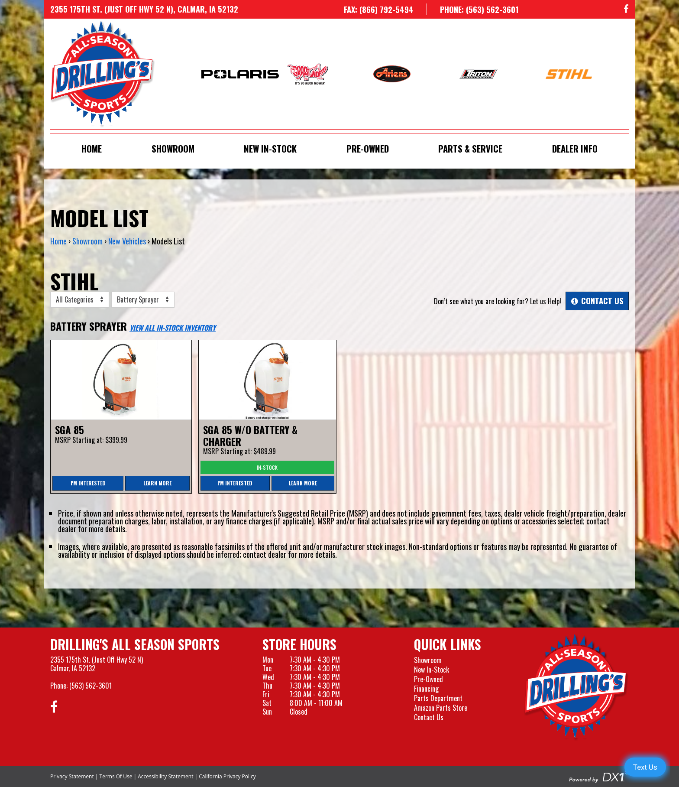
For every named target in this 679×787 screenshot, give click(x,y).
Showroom (173, 148)
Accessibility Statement (165, 776)
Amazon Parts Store (440, 707)
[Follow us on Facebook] (626, 9)
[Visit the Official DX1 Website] (599, 775)
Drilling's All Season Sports (135, 644)
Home (91, 148)
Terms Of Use (116, 776)
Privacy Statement (72, 776)
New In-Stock (270, 148)
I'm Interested (88, 483)
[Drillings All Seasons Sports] (576, 687)
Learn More (157, 483)
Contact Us (428, 717)
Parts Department (438, 698)
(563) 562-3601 (90, 685)
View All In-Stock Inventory (172, 327)
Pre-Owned (367, 148)
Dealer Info (575, 148)
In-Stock (267, 467)
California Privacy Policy (227, 776)
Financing (426, 688)
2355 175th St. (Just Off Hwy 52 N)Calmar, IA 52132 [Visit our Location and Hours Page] (96, 663)
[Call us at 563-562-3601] (472, 9)
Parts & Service (470, 148)
